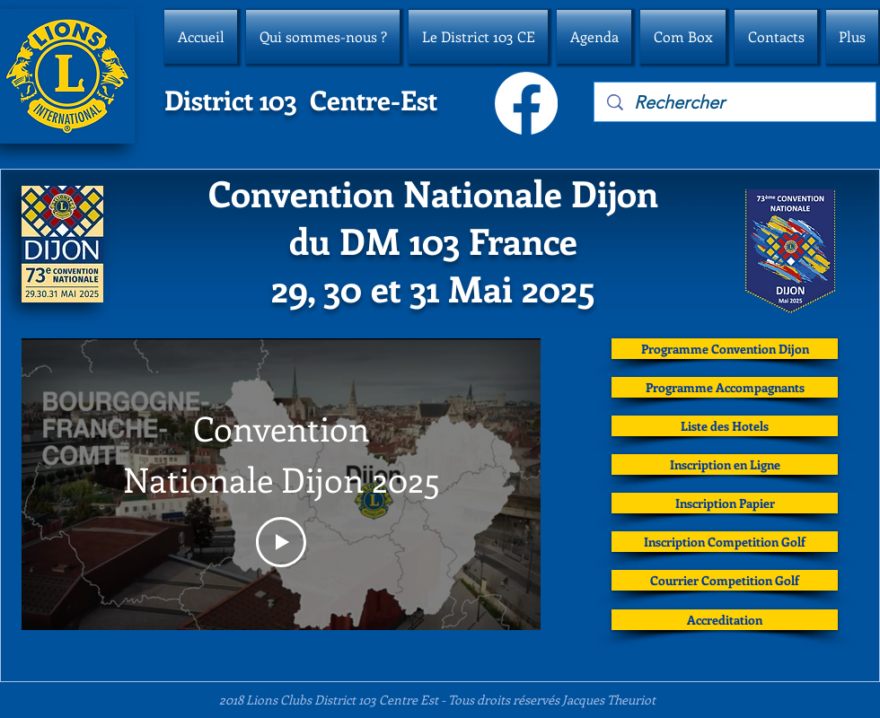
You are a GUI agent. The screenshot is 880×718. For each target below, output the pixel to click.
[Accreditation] (725, 619)
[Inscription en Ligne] (725, 464)
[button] (323, 37)
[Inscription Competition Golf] (725, 541)
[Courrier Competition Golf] (725, 580)
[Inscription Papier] (725, 503)
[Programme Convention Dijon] (725, 348)
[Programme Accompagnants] (725, 387)
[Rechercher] (736, 102)
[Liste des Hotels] (725, 426)
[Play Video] (281, 542)
